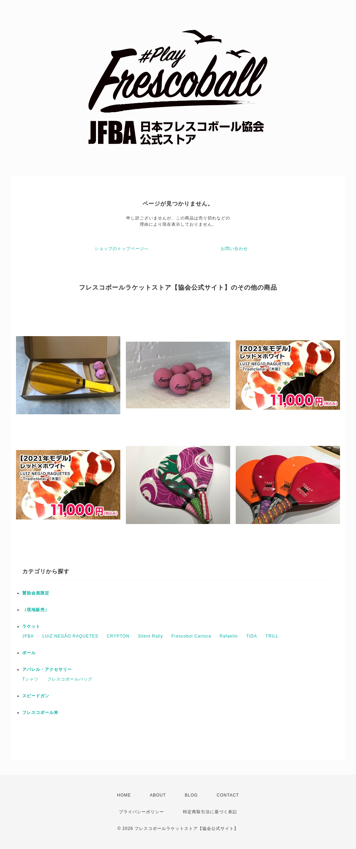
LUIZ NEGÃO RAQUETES (70, 636)
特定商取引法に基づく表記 (210, 811)
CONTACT (228, 795)
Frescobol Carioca (191, 636)
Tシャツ (30, 679)
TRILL (272, 636)
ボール (29, 652)
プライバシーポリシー (141, 811)
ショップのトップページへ (122, 248)
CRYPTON (118, 636)
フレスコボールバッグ (69, 679)
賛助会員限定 (35, 593)
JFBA (28, 636)
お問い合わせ (234, 248)
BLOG (191, 795)
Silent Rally (150, 636)
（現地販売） (35, 609)
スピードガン (35, 695)
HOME (124, 795)
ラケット (31, 626)
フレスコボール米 (40, 712)
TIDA (251, 636)
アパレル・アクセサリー (47, 669)
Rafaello (229, 636)
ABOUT (158, 795)
